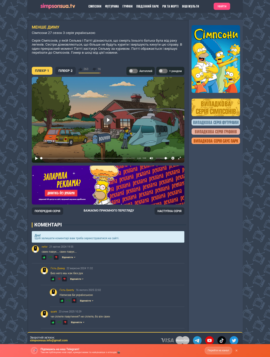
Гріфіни (127, 6)
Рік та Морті (170, 6)
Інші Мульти (190, 6)
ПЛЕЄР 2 (66, 71)
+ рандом (170, 71)
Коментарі (48, 225)
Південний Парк (147, 6)
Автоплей (140, 71)
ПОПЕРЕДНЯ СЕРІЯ (47, 211)
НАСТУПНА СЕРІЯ (169, 211)
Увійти (221, 6)
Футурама (112, 6)
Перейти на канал (218, 350)
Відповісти (68, 257)
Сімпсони (94, 6)
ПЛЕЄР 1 (42, 71)
